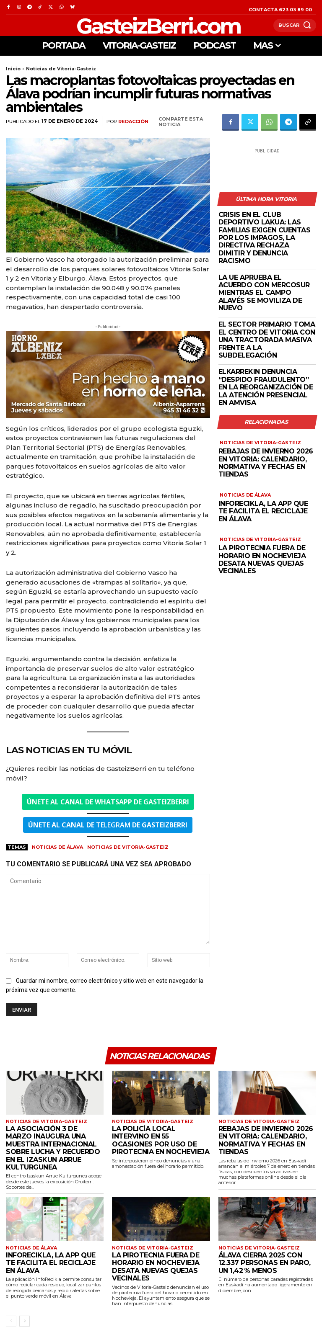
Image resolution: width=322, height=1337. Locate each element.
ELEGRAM (107, 825)
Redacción (133, 121)
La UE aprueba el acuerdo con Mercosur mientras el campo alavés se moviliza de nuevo (264, 291)
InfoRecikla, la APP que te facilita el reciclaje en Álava (263, 508)
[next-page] (24, 1321)
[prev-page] (11, 1321)
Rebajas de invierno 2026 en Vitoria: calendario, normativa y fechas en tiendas (265, 460)
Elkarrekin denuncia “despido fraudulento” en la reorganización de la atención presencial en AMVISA (265, 386)
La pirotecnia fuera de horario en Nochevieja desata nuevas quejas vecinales (262, 556)
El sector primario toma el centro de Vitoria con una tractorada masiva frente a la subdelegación (266, 338)
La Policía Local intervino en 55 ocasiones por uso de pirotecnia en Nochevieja (160, 1140)
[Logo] (140, 25)
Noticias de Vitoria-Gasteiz (61, 69)
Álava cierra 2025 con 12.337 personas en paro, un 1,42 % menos (264, 1263)
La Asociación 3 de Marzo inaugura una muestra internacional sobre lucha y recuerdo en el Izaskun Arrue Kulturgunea (53, 1148)
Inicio (13, 69)
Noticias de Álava (57, 847)
